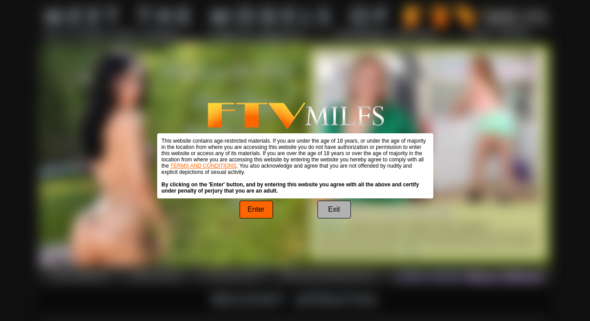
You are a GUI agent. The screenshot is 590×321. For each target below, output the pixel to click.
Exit (334, 209)
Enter (256, 209)
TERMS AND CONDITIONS (203, 166)
